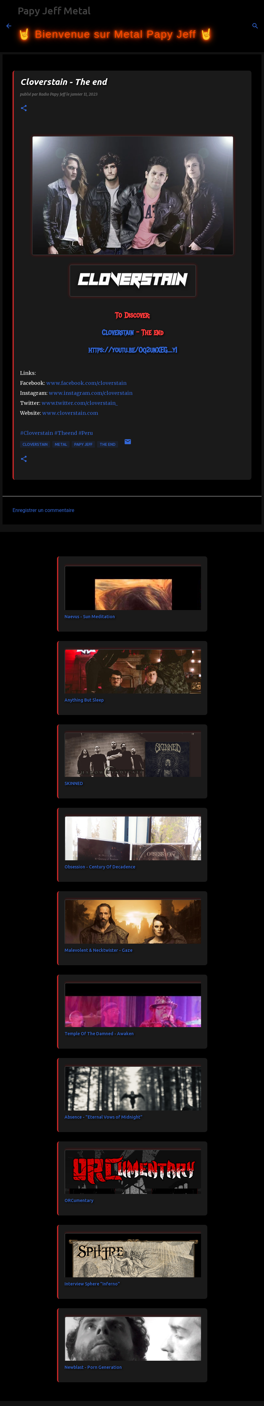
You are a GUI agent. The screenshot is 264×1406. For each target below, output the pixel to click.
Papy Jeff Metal (54, 10)
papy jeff (83, 444)
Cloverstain (35, 444)
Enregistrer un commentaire (43, 510)
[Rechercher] (222, 25)
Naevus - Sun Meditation (90, 616)
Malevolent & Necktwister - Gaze (98, 950)
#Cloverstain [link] (36, 433)
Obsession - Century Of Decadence (100, 866)
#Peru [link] (85, 433)
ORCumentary (79, 1200)
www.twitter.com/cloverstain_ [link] (80, 403)
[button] (24, 108)
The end (108, 444)
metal (61, 444)
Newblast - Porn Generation (93, 1367)
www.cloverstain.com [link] (70, 413)
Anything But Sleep (84, 700)
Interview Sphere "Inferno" (92, 1283)
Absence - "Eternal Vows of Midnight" (103, 1117)
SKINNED (74, 783)
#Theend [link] (65, 433)
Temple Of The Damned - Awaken (99, 1033)
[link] (118, 332)
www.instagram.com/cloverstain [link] (90, 393)
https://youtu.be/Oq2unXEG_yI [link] (132, 350)
